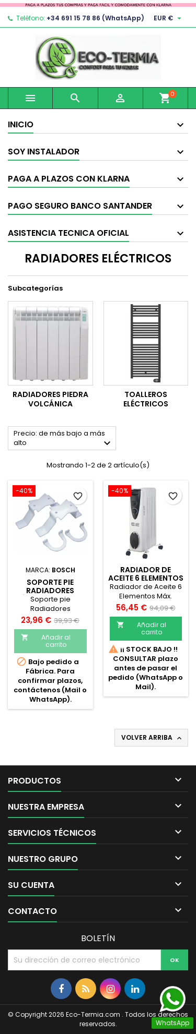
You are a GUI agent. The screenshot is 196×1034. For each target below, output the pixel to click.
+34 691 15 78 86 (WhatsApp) (95, 18)
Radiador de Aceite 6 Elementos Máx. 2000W (145, 578)
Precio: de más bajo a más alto (63, 439)
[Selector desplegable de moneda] (169, 18)
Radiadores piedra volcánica (50, 399)
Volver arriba (152, 737)
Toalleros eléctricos (145, 399)
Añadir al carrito (46, 641)
